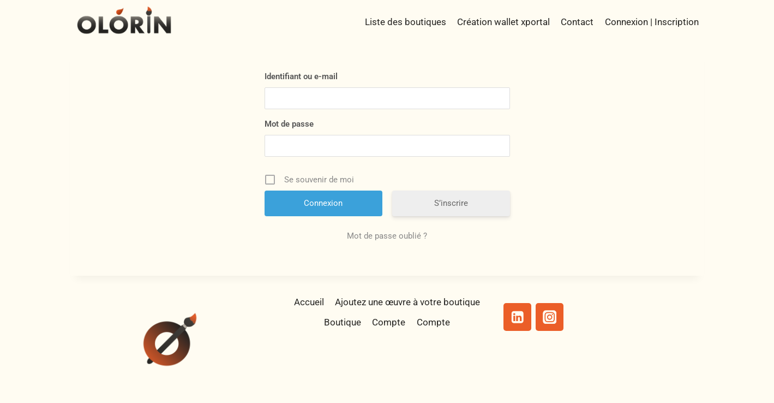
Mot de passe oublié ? (387, 236)
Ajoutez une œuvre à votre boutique (407, 302)
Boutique (342, 322)
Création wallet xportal (503, 21)
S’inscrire (451, 203)
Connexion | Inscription (652, 21)
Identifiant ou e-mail (301, 76)
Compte (388, 322)
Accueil (309, 302)
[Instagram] (549, 317)
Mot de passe (289, 124)
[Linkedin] (517, 317)
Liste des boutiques (405, 21)
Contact (577, 21)
